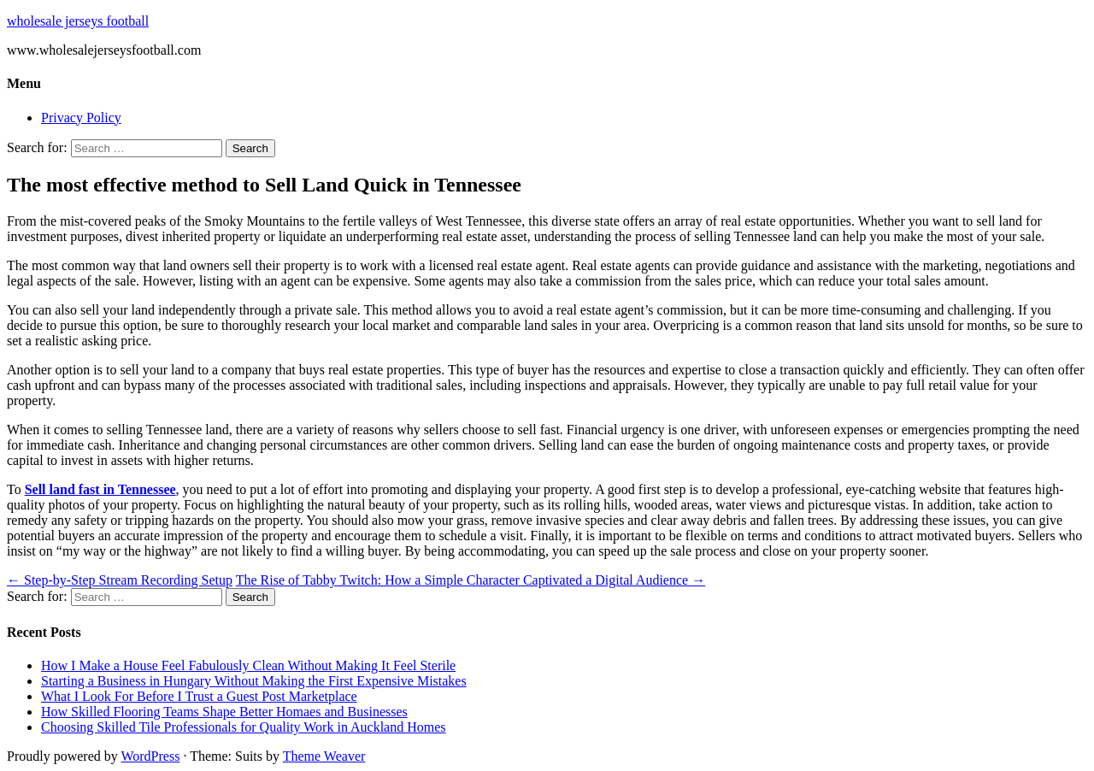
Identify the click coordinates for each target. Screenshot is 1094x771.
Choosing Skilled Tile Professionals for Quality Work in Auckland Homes (243, 727)
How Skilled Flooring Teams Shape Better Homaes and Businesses (224, 711)
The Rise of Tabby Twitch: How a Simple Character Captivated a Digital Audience (470, 580)
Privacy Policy (81, 117)
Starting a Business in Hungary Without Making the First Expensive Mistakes (254, 681)
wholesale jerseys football (78, 21)
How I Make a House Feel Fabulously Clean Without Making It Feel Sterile (248, 665)
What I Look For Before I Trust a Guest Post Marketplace (199, 696)
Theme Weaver (324, 756)
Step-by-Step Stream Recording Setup (119, 580)
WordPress (150, 756)
